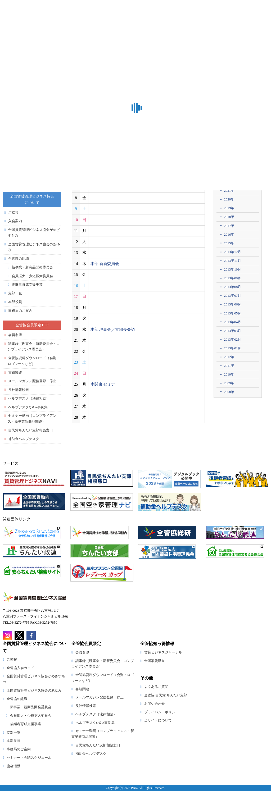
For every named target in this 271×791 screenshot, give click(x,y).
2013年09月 (232, 278)
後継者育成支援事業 (27, 284)
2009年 (229, 383)
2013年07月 (232, 296)
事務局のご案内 (20, 311)
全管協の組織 (18, 258)
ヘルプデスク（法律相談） (28, 398)
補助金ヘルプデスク (23, 439)
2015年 (229, 243)
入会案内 (15, 221)
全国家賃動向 (154, 661)
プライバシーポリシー (161, 712)
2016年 (229, 234)
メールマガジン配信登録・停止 (32, 381)
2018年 (229, 217)
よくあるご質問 (156, 687)
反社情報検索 (18, 390)
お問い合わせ (154, 704)
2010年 (229, 374)
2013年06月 (232, 304)
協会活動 (13, 766)
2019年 (229, 208)
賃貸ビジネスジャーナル (163, 652)
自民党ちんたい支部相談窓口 (30, 430)
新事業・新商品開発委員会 (32, 267)
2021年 (229, 191)
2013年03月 (232, 331)
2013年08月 (232, 287)
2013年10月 (232, 269)
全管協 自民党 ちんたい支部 (165, 695)
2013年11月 (232, 261)
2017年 (229, 226)
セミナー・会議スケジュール (29, 758)
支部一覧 (15, 293)
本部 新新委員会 (105, 264)
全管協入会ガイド (20, 668)
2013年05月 (232, 313)
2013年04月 (232, 322)
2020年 (229, 199)
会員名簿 (15, 335)
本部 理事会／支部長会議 (113, 329)
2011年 (229, 366)
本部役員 (15, 302)
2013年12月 (232, 252)
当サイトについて (158, 720)
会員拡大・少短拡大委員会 (32, 276)
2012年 (229, 357)
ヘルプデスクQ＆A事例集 (27, 407)
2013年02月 (232, 339)
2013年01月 (232, 348)
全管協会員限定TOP (31, 325)
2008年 (229, 392)
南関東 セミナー (105, 384)
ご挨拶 (13, 212)
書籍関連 (15, 372)
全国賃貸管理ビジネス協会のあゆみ (34, 690)
